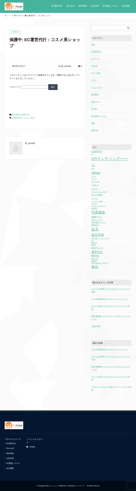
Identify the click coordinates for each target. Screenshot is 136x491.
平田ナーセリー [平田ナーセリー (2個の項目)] (97, 220)
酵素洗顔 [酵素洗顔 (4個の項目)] (95, 256)
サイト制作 (95, 73)
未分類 (94, 109)
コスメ (26, 118)
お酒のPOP (96, 326)
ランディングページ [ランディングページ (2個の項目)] (98, 206)
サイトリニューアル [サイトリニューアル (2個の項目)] (98, 192)
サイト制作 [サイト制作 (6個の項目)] (96, 195)
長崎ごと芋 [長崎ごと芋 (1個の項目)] (94, 258)
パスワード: (28, 87)
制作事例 (83, 6)
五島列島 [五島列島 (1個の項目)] (94, 208)
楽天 (33, 118)
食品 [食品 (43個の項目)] (94, 266)
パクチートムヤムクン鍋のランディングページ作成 (111, 388)
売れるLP (70, 6)
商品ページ (95, 102)
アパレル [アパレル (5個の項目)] (95, 181)
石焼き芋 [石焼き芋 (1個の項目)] (94, 242)
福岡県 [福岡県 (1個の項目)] (93, 245)
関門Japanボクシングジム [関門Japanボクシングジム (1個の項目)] (99, 263)
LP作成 (94, 66)
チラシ (94, 80)
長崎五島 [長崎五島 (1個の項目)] (94, 260)
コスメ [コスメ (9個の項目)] (95, 185)
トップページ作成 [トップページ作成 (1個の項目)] (97, 201)
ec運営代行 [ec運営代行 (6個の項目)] (96, 152)
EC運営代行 (57, 6)
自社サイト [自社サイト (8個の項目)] (97, 248)
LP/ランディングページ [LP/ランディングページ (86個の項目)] (109, 161)
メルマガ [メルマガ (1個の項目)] (94, 203)
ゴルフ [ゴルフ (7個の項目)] (94, 189)
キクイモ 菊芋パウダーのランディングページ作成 (110, 378)
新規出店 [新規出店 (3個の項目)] (95, 225)
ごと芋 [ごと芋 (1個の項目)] (93, 176)
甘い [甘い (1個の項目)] (92, 240)
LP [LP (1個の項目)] (92, 154)
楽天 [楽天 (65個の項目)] (95, 229)
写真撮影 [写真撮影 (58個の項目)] (98, 212)
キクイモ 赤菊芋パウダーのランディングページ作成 (110, 357)
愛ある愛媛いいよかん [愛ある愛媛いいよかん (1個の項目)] (98, 222)
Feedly (30, 447)
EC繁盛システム (110, 6)
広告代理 (95, 6)
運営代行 (25, 115)
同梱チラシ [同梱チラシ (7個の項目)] (96, 217)
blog (93, 44)
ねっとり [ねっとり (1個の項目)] (94, 178)
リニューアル (96, 87)
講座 (93, 123)
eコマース (95, 59)
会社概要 (126, 6)
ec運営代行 (17, 118)
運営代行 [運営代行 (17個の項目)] (97, 252)
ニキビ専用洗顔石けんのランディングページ (109, 299)
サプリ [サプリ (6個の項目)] (94, 198)
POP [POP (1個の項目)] (92, 169)
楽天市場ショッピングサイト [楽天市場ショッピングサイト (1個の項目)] (100, 238)
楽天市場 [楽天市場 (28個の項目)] (97, 235)
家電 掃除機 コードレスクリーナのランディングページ (110, 368)
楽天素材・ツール (98, 116)
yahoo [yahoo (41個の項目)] (95, 172)
